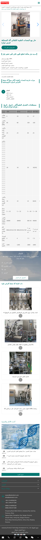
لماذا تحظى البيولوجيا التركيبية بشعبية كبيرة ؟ (18, 455)
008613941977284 (10, 508)
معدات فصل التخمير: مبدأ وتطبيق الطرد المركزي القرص (21, 451)
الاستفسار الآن (9, 47)
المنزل (2, 7)
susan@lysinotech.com (12, 495)
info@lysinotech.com (11, 497)
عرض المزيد (20, 474)
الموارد (3, 484)
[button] (38, 24)
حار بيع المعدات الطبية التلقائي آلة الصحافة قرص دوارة (13, 9)
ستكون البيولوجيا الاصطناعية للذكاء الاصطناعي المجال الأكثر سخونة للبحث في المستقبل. (22, 463)
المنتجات (7, 7)
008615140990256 (10, 505)
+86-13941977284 (10, 502)
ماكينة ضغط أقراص (15, 7)
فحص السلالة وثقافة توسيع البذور (15, 468)
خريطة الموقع (15, 532)
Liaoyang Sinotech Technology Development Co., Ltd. (16, 527)
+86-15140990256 (10, 500)
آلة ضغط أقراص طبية (26, 7)
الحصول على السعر (20, 277)
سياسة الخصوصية (23, 532)
